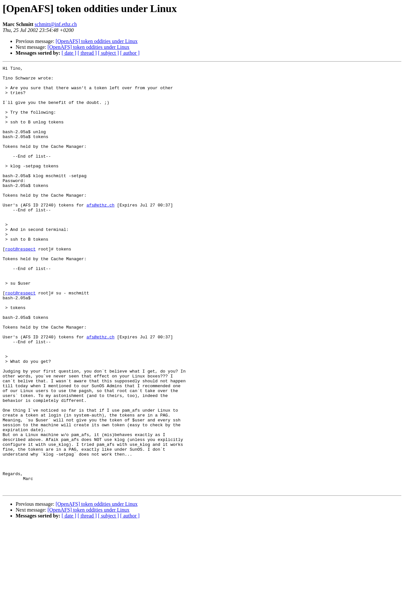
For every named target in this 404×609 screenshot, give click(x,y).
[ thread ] (87, 53)
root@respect (20, 286)
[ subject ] (108, 53)
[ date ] (69, 53)
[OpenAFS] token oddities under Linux (97, 41)
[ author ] (130, 53)
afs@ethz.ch (100, 233)
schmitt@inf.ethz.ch (56, 24)
